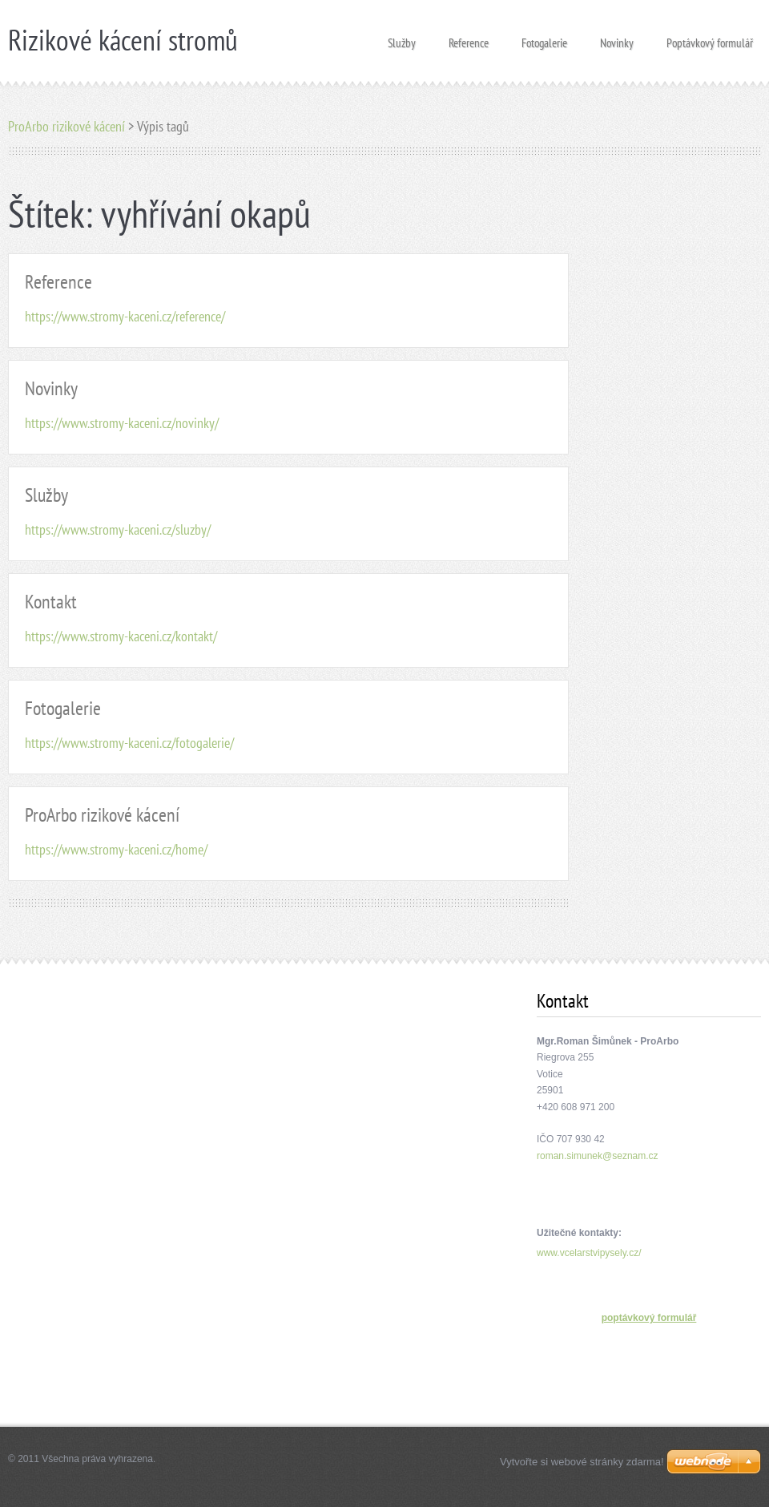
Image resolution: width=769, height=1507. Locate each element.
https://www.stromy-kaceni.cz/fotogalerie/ (129, 742)
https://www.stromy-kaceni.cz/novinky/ (122, 423)
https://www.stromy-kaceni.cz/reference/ (125, 316)
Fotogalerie (544, 38)
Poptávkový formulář (709, 38)
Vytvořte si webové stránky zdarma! (582, 1462)
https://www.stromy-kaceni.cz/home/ (116, 849)
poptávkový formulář (649, 1317)
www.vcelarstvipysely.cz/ (589, 1253)
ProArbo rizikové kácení (66, 126)
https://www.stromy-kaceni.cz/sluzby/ (118, 529)
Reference (469, 38)
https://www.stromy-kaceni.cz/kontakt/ (121, 636)
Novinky (617, 38)
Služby (402, 38)
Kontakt (51, 601)
